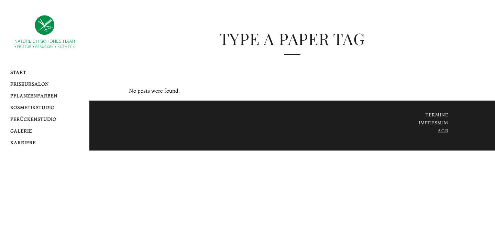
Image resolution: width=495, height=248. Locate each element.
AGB (443, 130)
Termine (437, 114)
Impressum (433, 122)
